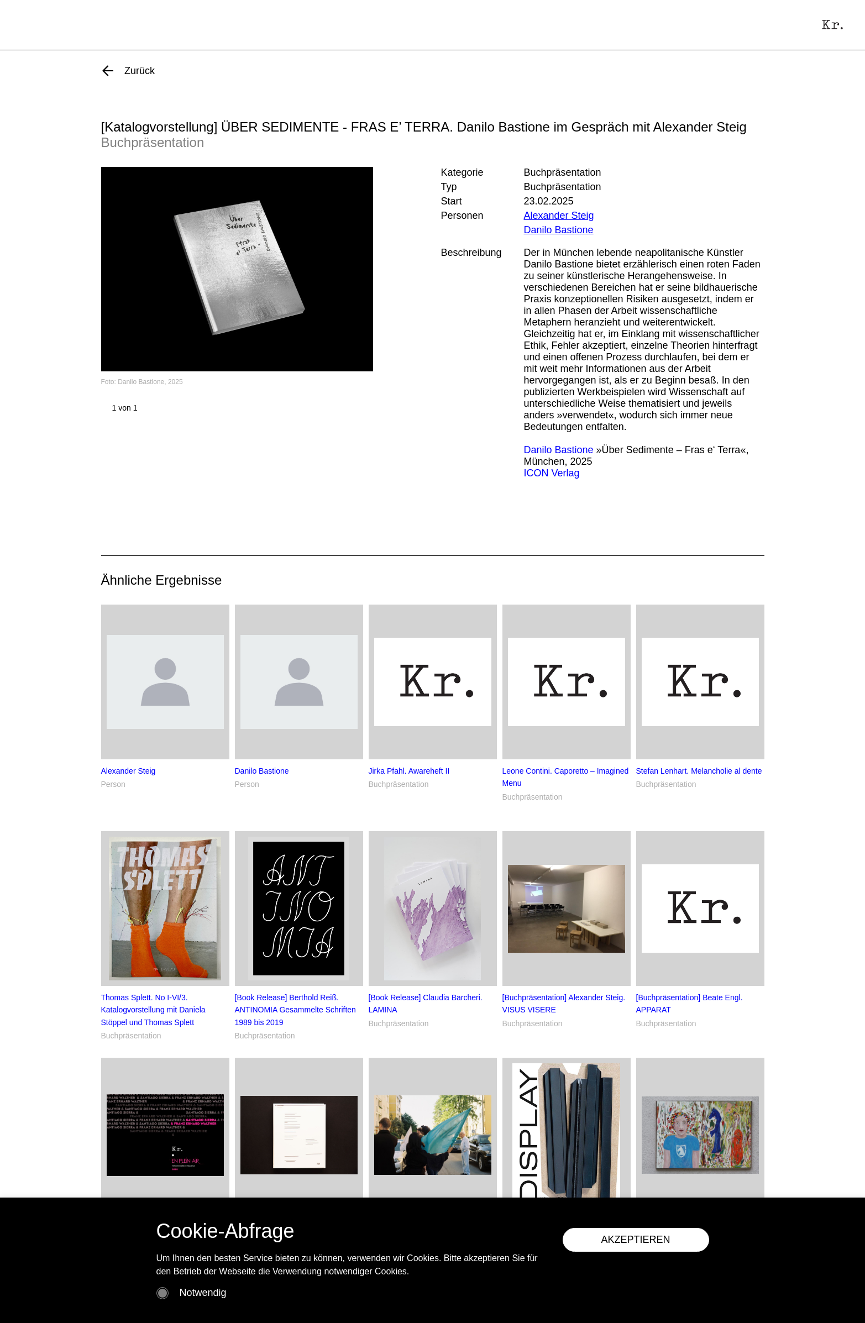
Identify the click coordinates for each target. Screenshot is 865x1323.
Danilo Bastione (559, 229)
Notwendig (203, 1292)
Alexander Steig (559, 215)
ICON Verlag (552, 473)
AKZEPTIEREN (635, 1239)
